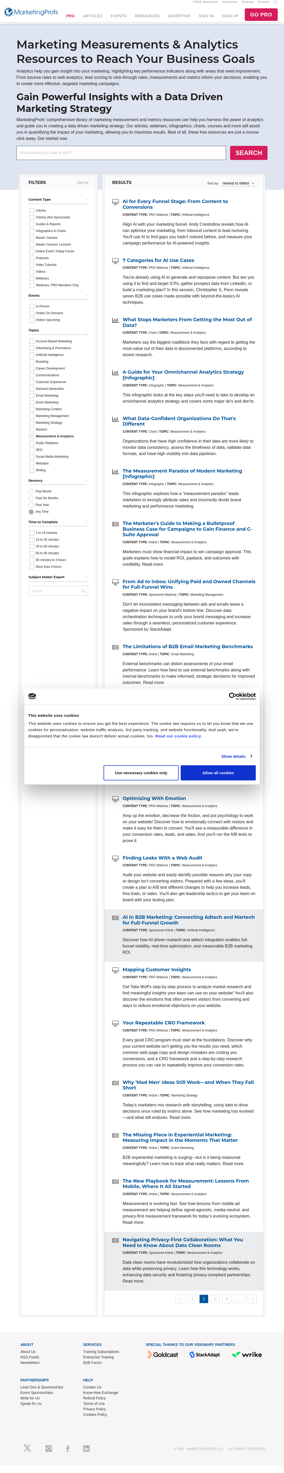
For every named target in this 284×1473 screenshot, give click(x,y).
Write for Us (30, 1405)
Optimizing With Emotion (154, 805)
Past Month (44, 498)
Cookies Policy (95, 1422)
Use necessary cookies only (141, 773)
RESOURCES (147, 19)
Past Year (42, 512)
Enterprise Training (98, 1364)
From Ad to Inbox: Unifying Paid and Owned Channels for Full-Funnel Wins (189, 591)
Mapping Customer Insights (157, 977)
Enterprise (230, 5)
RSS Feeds (29, 1364)
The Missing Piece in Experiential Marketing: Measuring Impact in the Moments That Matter (180, 1144)
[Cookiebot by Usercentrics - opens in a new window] (233, 696)
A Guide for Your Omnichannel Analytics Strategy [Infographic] (183, 382)
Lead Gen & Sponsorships (41, 1394)
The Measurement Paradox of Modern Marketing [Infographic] (182, 481)
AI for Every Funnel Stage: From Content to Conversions (175, 211)
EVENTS (119, 19)
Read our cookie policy (178, 736)
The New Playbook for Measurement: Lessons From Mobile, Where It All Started (186, 1191)
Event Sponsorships (36, 1400)
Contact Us (92, 1394)
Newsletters (29, 1370)
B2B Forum (92, 1370)
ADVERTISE (179, 19)
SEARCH (249, 159)
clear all (82, 190)
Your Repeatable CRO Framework (164, 1030)
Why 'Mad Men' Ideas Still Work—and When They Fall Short (188, 1092)
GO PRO (261, 18)
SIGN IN (206, 19)
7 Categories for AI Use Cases (158, 267)
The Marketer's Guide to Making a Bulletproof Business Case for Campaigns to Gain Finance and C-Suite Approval (187, 536)
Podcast (248, 5)
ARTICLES (93, 19)
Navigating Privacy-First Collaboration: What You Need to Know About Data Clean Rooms (183, 1249)
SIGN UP (230, 19)
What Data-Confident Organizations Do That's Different (179, 428)
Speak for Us (31, 1411)
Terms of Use (94, 1411)
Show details (233, 756)
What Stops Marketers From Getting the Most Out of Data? (187, 330)
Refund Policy (94, 1405)
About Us (28, 1359)
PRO (70, 19)
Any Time (42, 519)
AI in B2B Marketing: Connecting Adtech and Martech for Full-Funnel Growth (189, 927)
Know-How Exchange (100, 1400)
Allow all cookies (218, 773)
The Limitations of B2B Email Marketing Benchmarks (188, 654)
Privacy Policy (94, 1416)
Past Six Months (47, 505)
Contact (263, 5)
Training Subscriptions (101, 1359)
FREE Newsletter (205, 5)
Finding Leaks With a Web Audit (162, 865)
